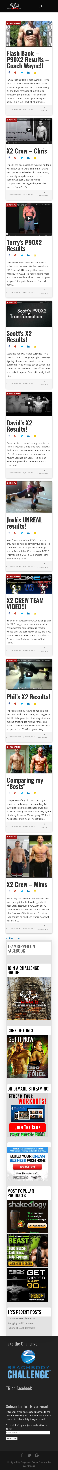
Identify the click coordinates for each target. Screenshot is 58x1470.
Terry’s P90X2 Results (24, 245)
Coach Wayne (15, 109)
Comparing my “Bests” (25, 783)
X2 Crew (11, 120)
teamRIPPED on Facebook (21, 948)
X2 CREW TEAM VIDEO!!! (25, 603)
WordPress (29, 1465)
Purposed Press (29, 1462)
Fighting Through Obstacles (21, 1327)
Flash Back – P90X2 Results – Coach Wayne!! (28, 59)
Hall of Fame (14, 23)
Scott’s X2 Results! (19, 336)
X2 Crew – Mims (27, 884)
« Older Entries (13, 938)
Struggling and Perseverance (21, 1323)
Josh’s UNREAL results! (24, 523)
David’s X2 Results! (19, 426)
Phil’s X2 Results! (28, 696)
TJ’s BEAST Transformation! (21, 1318)
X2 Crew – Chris (27, 150)
